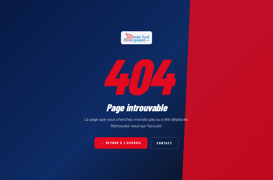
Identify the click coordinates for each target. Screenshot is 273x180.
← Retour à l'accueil (121, 143)
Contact (164, 143)
